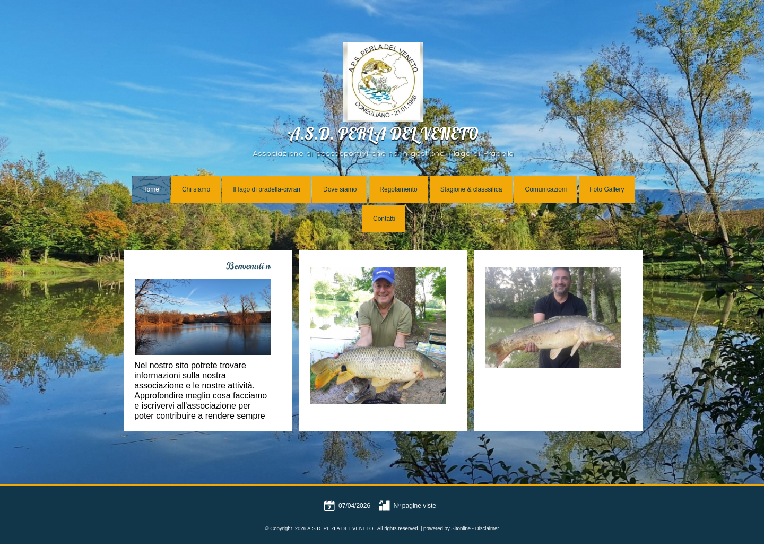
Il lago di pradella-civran (266, 189)
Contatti (384, 218)
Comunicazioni (546, 189)
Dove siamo (340, 189)
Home (150, 189)
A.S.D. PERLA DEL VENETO (383, 135)
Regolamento (398, 189)
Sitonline (461, 528)
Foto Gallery (606, 189)
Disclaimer (487, 528)
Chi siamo (196, 189)
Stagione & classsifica (471, 189)
